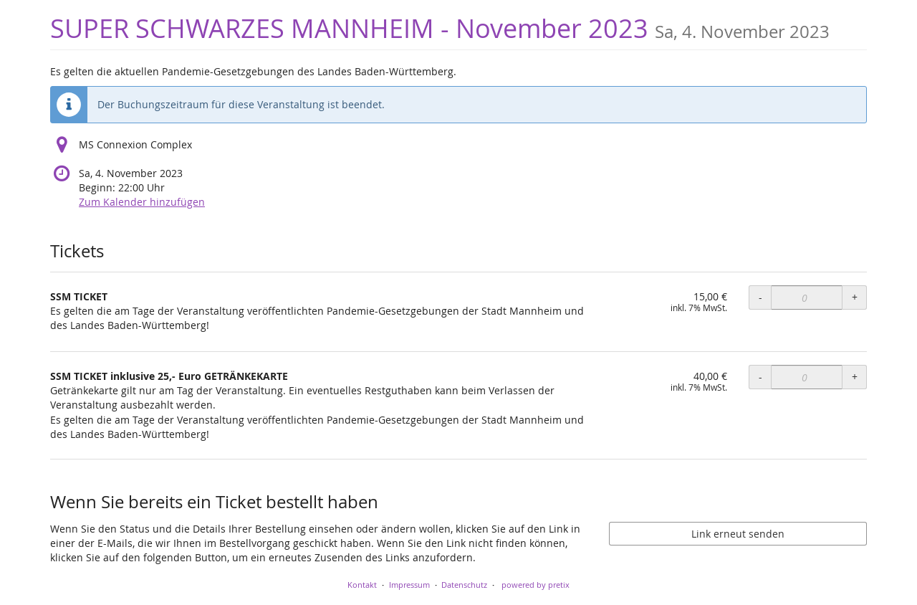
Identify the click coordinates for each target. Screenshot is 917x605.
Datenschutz (464, 584)
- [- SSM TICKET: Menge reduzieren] (760, 297)
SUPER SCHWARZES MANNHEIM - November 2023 (440, 28)
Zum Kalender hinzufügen (142, 202)
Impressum (409, 584)
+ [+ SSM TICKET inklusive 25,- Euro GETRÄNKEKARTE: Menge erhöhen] (855, 377)
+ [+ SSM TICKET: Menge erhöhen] (855, 297)
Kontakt (362, 584)
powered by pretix (535, 584)
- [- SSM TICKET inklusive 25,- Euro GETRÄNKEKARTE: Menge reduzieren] (760, 377)
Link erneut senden (737, 533)
